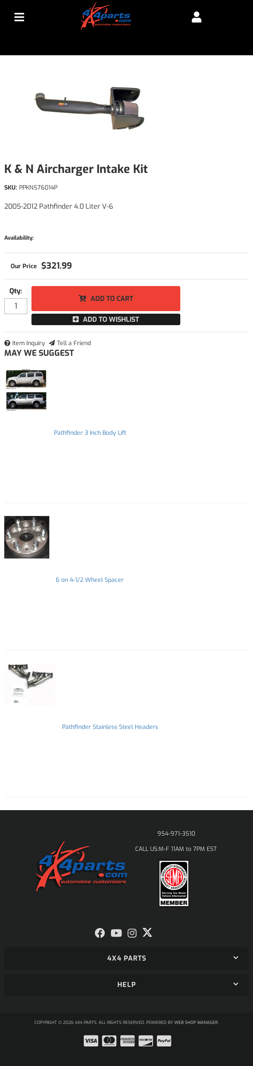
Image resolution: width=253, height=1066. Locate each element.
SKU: (10, 188)
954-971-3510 (176, 834)
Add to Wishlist (111, 319)
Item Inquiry (28, 343)
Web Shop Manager (196, 1022)
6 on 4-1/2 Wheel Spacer (90, 580)
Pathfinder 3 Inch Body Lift (90, 433)
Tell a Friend (74, 343)
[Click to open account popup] (196, 17)
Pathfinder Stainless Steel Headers (110, 727)
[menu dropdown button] (19, 17)
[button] (126, 958)
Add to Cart (112, 298)
